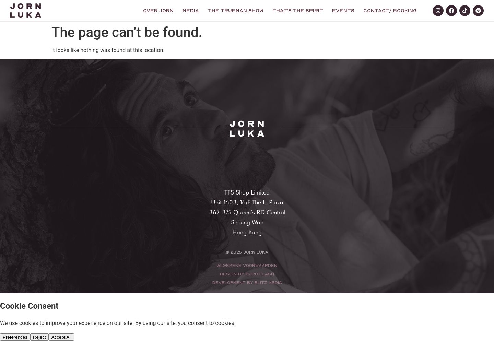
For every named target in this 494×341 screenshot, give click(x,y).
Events (343, 10)
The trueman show (235, 10)
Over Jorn (158, 10)
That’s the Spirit (297, 10)
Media (191, 10)
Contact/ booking (390, 10)
